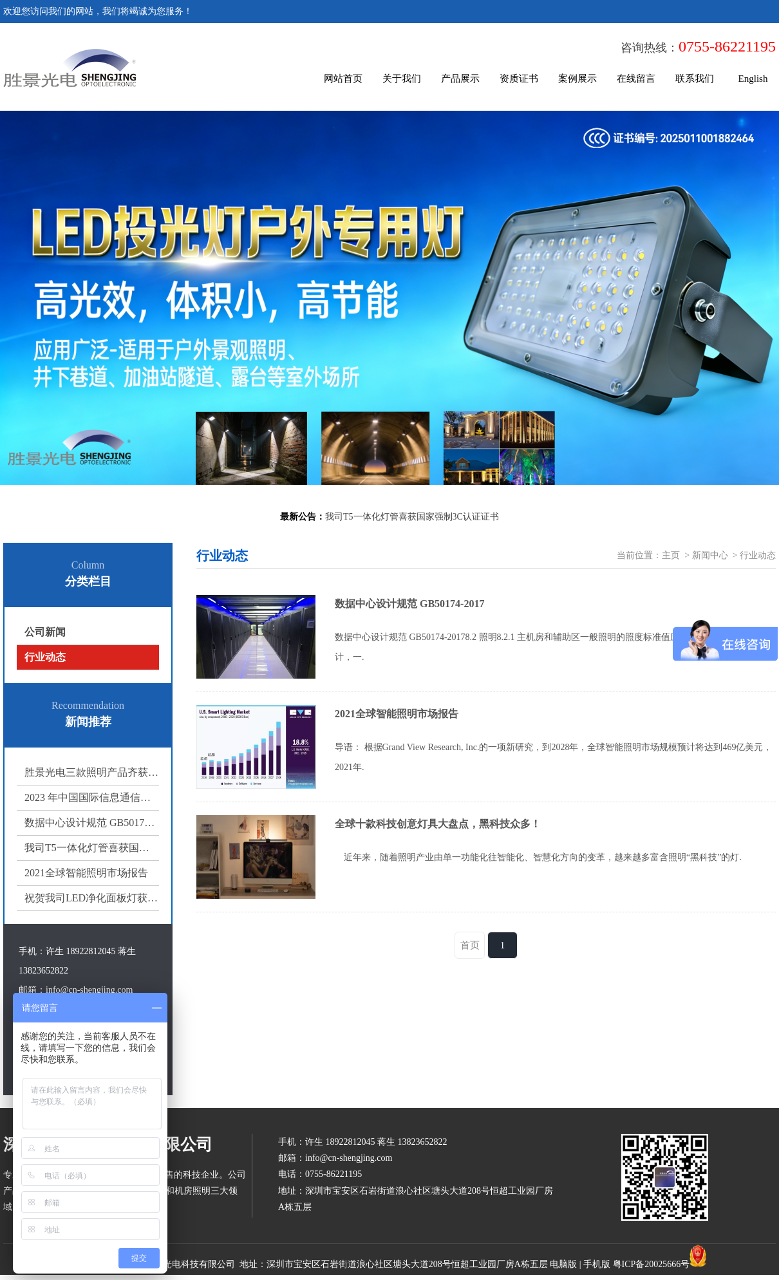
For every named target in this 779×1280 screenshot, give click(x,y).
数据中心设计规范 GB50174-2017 (91, 822)
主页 (671, 555)
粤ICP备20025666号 (651, 1264)
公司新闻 (45, 631)
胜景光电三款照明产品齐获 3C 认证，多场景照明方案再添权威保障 (91, 772)
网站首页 (343, 78)
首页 (470, 945)
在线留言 (636, 78)
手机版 (596, 1264)
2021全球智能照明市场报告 (86, 872)
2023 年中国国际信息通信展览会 (91, 797)
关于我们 (401, 78)
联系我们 (694, 78)
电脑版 (563, 1264)
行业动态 (45, 657)
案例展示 (577, 78)
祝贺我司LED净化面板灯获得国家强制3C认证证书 (91, 897)
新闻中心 (710, 555)
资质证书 (519, 78)
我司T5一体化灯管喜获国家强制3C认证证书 (91, 847)
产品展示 (460, 78)
